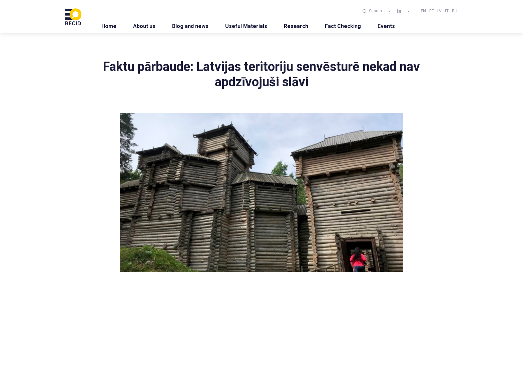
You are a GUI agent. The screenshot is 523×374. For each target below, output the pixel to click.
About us (144, 26)
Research (296, 26)
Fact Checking (343, 26)
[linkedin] (399, 11)
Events (386, 26)
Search (372, 11)
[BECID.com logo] (73, 16)
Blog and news (190, 26)
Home (108, 26)
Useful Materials (246, 26)
